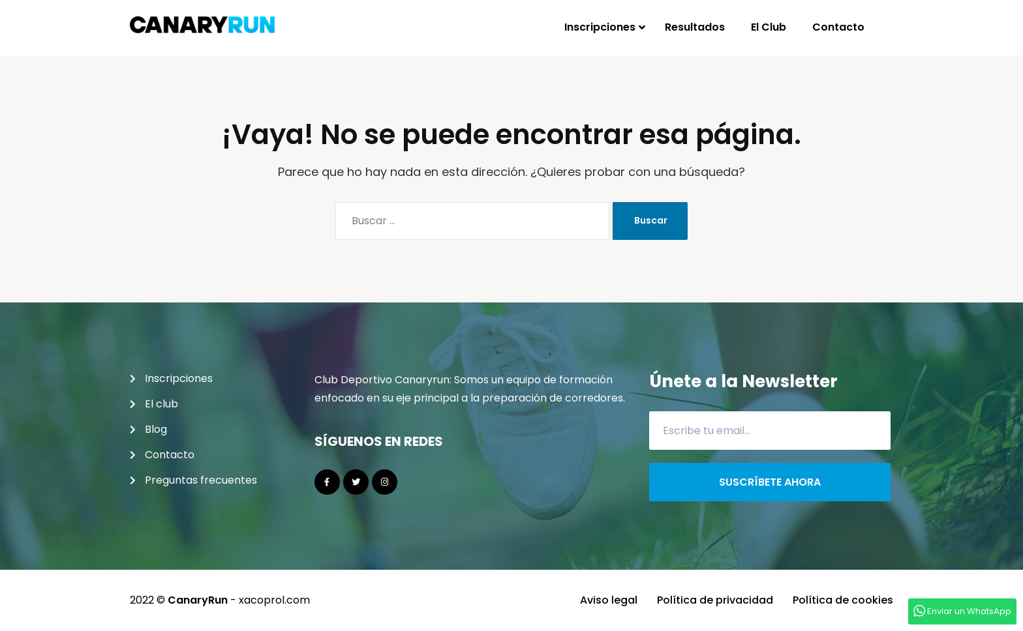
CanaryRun (198, 600)
